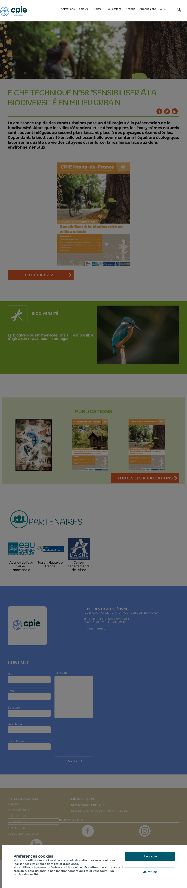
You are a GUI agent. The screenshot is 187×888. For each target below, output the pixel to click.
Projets (97, 9)
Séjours (84, 9)
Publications (113, 9)
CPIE (163, 9)
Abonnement (148, 9)
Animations (68, 9)
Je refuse (150, 872)
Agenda (130, 9)
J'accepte (150, 856)
